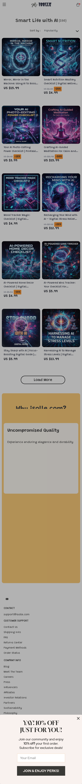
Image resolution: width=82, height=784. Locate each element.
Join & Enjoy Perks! (41, 771)
